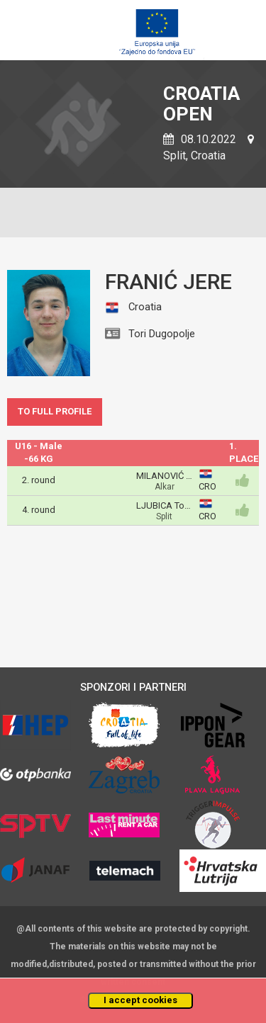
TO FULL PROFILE (55, 411)
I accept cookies (140, 1000)
